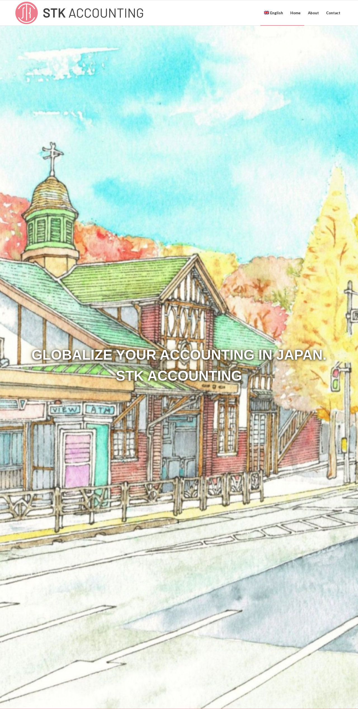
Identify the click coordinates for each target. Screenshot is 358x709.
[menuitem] (273, 12)
